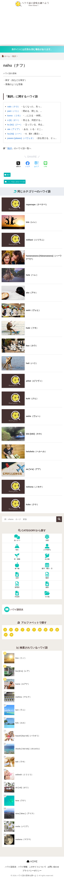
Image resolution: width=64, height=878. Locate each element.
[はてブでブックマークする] (36, 164)
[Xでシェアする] (18, 164)
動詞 (9, 148)
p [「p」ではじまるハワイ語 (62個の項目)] (57, 630)
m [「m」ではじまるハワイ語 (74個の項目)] (40, 630)
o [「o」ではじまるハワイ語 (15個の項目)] (51, 630)
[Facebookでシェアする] (27, 164)
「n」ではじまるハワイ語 (16, 182)
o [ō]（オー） (13, 120)
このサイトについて (37, 867)
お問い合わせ (53, 867)
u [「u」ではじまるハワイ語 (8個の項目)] (5, 635)
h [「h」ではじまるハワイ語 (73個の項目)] (16, 630)
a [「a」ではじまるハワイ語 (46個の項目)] (5, 630)
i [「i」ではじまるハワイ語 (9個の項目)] (22, 630)
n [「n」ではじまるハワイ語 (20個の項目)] (45, 630)
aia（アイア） (14, 129)
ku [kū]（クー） (14, 124)
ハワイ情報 (22, 867)
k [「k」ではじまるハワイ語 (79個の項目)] (28, 630)
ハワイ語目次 (16, 609)
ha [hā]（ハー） (15, 134)
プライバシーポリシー (32, 871)
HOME (32, 861)
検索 (59, 519)
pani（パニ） (13, 111)
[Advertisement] (32, 27)
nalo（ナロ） (13, 106)
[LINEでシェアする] (45, 164)
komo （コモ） (14, 115)
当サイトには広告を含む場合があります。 (32, 49)
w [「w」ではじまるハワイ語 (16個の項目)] (11, 635)
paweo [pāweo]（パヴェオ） (21, 138)
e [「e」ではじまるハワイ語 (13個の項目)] (10, 630)
